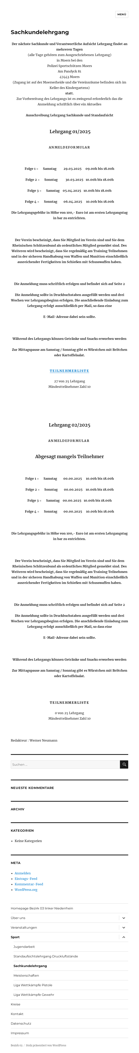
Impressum (20, 1033)
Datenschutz (21, 1023)
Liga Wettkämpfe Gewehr (34, 995)
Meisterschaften (26, 975)
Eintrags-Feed (26, 879)
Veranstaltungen (24, 927)
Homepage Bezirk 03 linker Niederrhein (42, 908)
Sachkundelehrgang (30, 966)
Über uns (18, 918)
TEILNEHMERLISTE (69, 371)
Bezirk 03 (16, 1045)
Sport (15, 937)
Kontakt (17, 1014)
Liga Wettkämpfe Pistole (33, 985)
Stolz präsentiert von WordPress (46, 1045)
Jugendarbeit (24, 947)
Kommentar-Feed (29, 884)
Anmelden (23, 873)
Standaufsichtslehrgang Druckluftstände (46, 956)
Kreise (15, 1004)
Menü (121, 14)
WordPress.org (26, 890)
